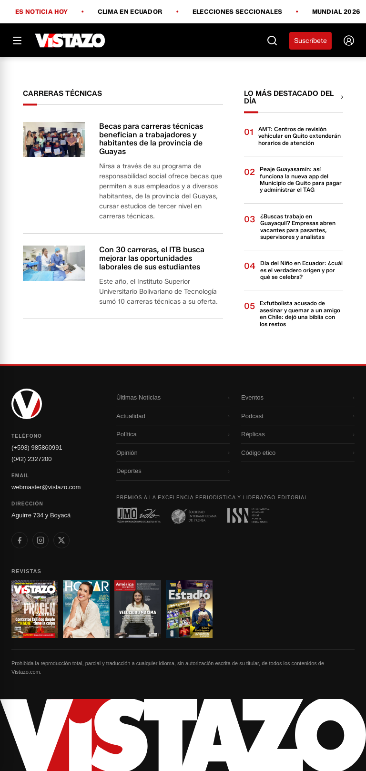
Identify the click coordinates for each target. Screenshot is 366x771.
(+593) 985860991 (36, 447)
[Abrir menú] (17, 40)
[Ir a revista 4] (189, 609)
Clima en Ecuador (130, 12)
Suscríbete (310, 41)
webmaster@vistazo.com (46, 487)
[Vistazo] (70, 40)
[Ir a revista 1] (34, 609)
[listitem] (19, 540)
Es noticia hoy (41, 12)
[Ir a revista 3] (137, 609)
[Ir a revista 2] (86, 609)
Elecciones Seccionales (238, 12)
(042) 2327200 (31, 459)
